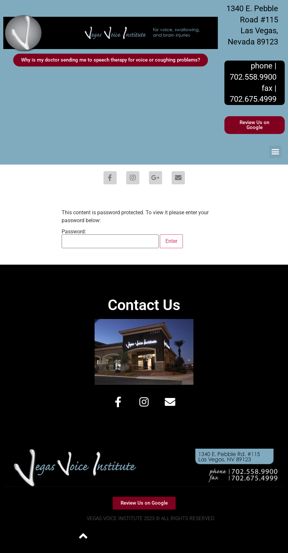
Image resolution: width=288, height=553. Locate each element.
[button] (275, 151)
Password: (110, 238)
